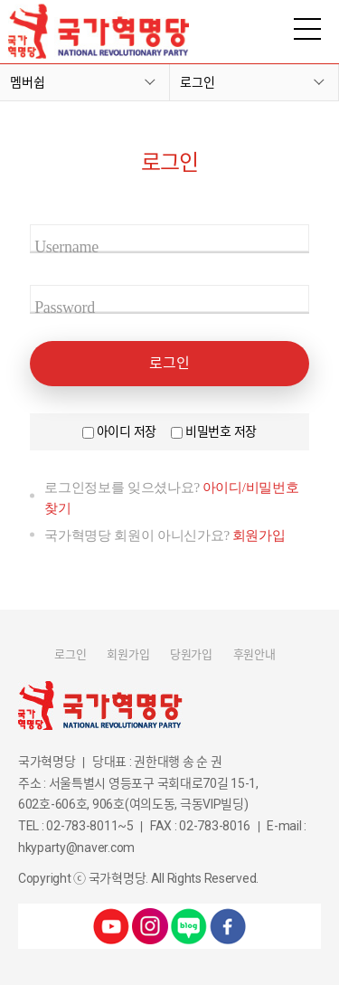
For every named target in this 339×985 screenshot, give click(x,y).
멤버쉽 (27, 82)
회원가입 (259, 535)
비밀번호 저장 (221, 431)
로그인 (197, 82)
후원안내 (254, 654)
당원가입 (191, 654)
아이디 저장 (126, 431)
